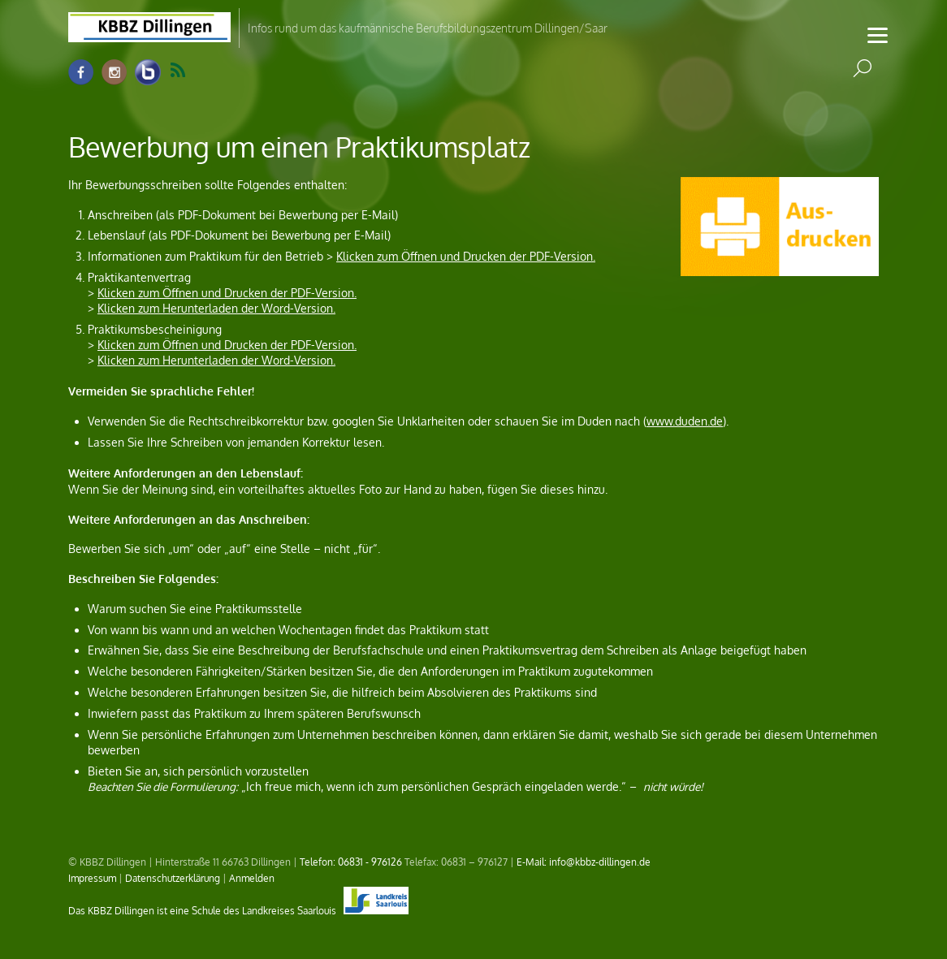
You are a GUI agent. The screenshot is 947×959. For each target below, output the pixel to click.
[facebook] (81, 73)
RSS (178, 71)
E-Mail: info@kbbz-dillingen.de (584, 861)
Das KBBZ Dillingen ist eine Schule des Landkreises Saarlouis (238, 910)
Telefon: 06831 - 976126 (351, 861)
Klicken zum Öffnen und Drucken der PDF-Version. (465, 256)
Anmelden (252, 877)
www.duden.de (684, 421)
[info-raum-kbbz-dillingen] (148, 73)
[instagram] (115, 73)
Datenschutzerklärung (172, 877)
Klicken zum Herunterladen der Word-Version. (216, 308)
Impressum (92, 877)
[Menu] (877, 34)
